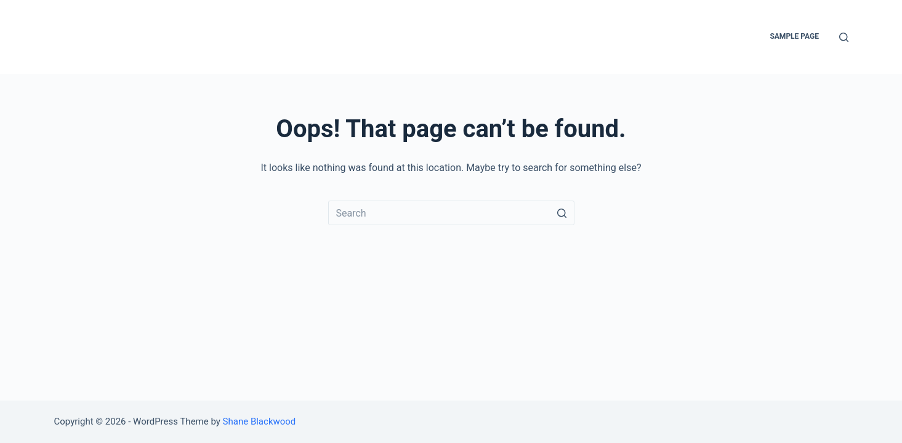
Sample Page (794, 36)
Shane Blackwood (259, 421)
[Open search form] (843, 37)
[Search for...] (451, 213)
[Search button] (562, 213)
